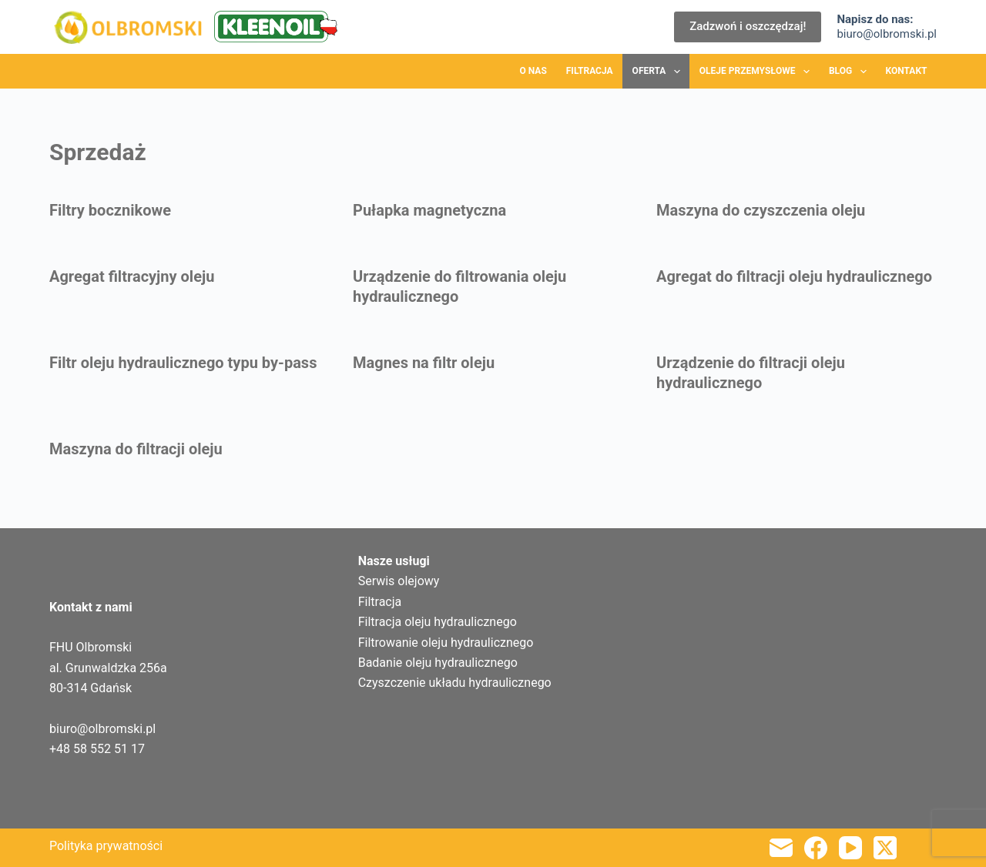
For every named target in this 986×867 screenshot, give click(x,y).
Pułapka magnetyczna (429, 210)
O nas (533, 70)
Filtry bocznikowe (110, 210)
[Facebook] (815, 847)
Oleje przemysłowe (757, 71)
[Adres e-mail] (781, 847)
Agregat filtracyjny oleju (131, 276)
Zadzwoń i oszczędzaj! (747, 26)
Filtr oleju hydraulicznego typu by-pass (183, 362)
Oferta (659, 71)
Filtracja (589, 70)
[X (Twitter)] (885, 847)
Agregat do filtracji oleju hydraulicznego (794, 276)
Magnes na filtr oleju (424, 362)
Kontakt (906, 70)
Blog (851, 71)
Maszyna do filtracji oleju (136, 449)
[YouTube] (850, 847)
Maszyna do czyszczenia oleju (760, 210)
